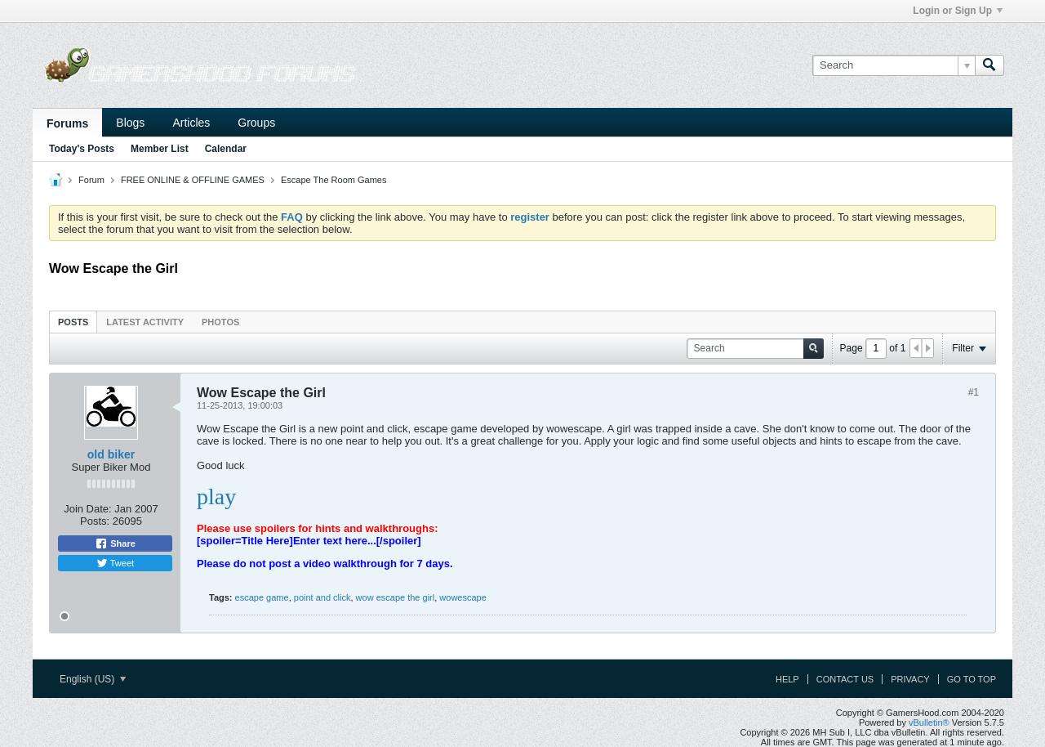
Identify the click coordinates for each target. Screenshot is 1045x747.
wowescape (462, 597)
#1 (973, 392)
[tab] (73, 322)
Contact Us (845, 679)
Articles (191, 122)
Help (787, 679)
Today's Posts (81, 148)
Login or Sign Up (958, 10)
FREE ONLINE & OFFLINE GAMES (193, 180)
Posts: (94, 521)
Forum (91, 180)
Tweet (115, 563)
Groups (256, 122)
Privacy (910, 679)
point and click (322, 597)
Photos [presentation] (220, 322)
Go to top (971, 679)
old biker (111, 454)
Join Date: (88, 509)
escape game (262, 597)
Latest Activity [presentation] (145, 322)
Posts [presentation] (73, 322)
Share (115, 543)
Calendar (226, 148)
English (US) (93, 679)
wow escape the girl (395, 597)
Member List (160, 148)
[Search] (893, 65)
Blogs (130, 122)
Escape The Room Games (333, 180)
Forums (67, 123)
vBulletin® (929, 722)
